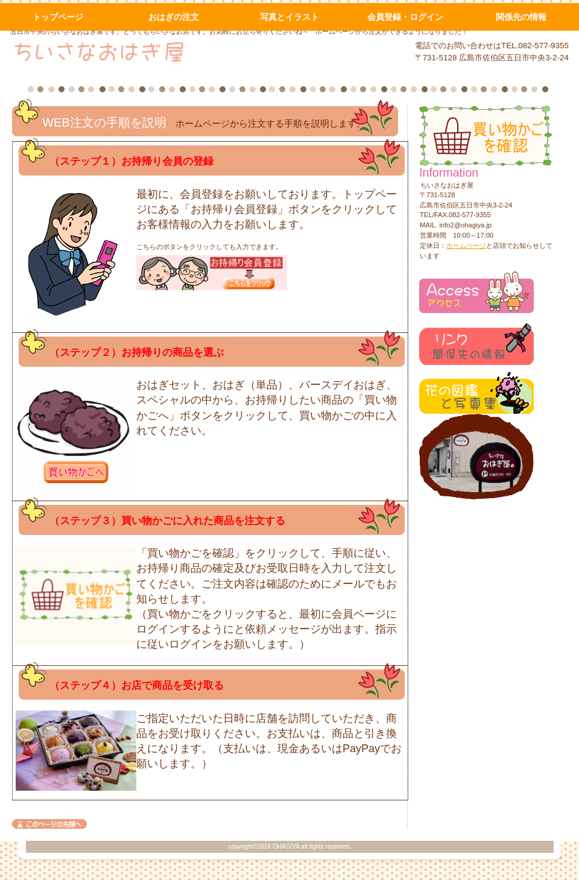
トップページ (58, 17)
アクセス (476, 292)
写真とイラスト (289, 17)
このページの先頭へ (49, 824)
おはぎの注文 (173, 17)
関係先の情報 (521, 17)
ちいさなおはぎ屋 (156, 51)
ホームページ (466, 245)
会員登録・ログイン (405, 17)
